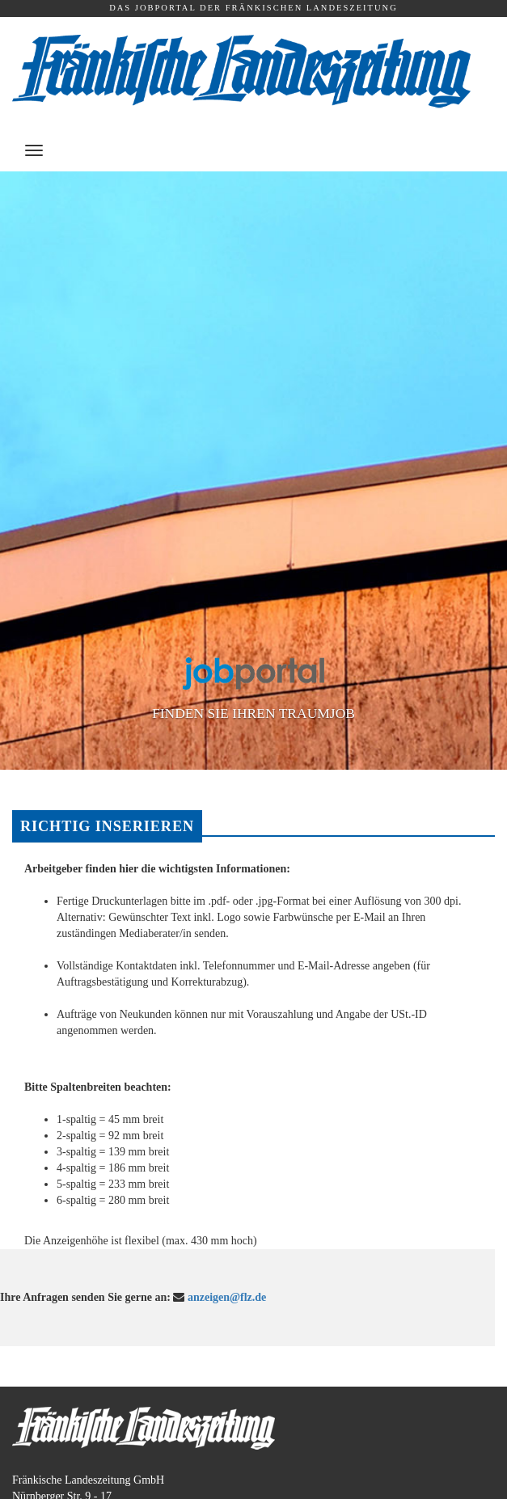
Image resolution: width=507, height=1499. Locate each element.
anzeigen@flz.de (227, 1297)
